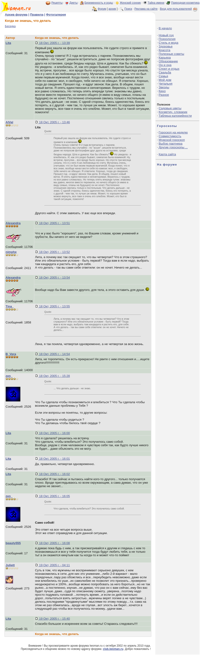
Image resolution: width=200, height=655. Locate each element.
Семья (163, 76)
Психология (167, 39)
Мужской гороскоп (172, 140)
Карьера (165, 57)
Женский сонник (130, 2)
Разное (164, 94)
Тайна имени (156, 2)
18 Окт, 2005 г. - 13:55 (54, 306)
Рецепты (57, 2)
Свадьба (165, 72)
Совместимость (170, 136)
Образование (168, 61)
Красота (164, 50)
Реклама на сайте (146, 8)
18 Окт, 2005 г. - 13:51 (54, 223)
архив (112, 8)
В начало (165, 28)
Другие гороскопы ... (173, 147)
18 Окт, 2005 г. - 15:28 (54, 376)
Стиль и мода (168, 42)
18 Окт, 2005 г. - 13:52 (54, 252)
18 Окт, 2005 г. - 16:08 (54, 543)
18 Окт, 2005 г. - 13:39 (54, 43)
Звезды (164, 87)
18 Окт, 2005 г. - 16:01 (54, 458)
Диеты (74, 2)
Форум (102, 8)
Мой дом (165, 80)
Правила (36, 14)
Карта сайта (167, 154)
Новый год (166, 35)
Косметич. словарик (173, 112)
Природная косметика (185, 2)
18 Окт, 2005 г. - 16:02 (54, 474)
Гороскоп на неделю (173, 132)
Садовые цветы (170, 108)
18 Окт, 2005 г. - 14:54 (54, 354)
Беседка (10, 26)
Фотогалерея (56, 14)
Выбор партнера (170, 143)
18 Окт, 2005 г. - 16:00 (54, 433)
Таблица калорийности (175, 115)
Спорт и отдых (169, 68)
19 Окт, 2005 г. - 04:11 (54, 565)
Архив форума (16, 14)
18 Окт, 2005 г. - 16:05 (54, 496)
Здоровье (166, 46)
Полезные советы (171, 54)
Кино (162, 91)
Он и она (165, 65)
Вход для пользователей (179, 8)
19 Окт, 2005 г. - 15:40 (54, 618)
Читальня (165, 83)
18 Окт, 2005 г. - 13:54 (54, 277)
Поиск (128, 8)
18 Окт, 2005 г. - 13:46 (54, 122)
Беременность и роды (98, 2)
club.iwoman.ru (113, 649)
